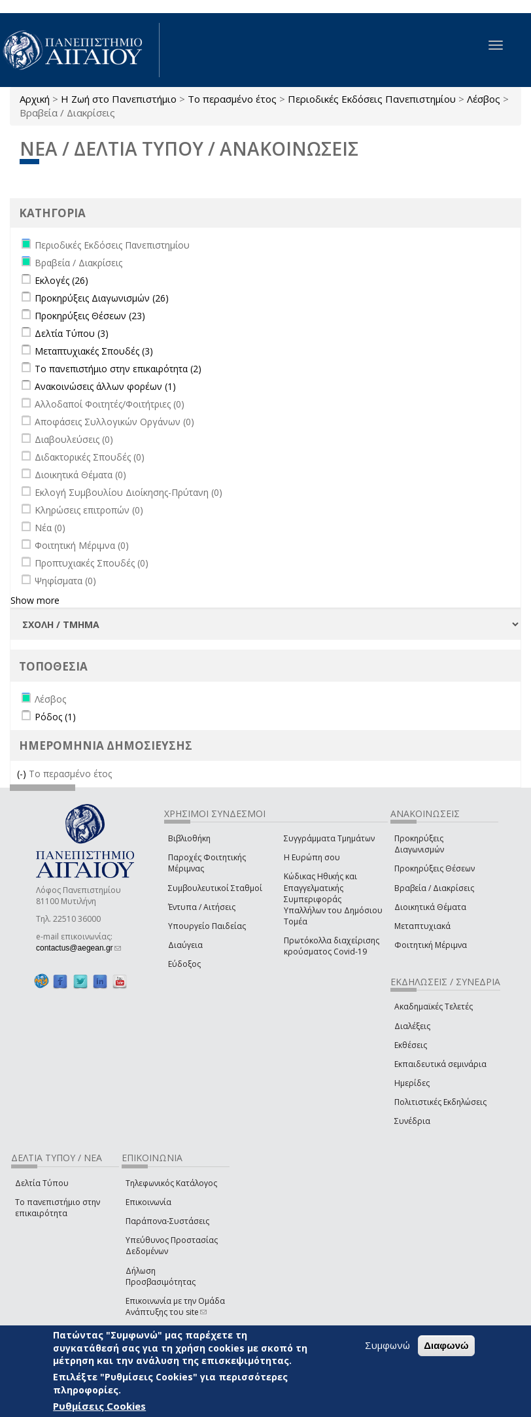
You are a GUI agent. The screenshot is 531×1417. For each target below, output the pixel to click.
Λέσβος (483, 98)
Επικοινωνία (148, 1202)
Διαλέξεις (412, 1026)
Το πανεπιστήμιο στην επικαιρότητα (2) (118, 368)
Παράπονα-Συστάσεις (167, 1221)
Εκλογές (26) (61, 280)
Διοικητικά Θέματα (430, 907)
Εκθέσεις (410, 1045)
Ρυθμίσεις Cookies (99, 1406)
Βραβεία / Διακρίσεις (434, 888)
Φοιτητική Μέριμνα (430, 945)
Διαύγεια (185, 945)
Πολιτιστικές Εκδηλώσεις (440, 1102)
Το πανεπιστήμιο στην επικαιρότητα (57, 1208)
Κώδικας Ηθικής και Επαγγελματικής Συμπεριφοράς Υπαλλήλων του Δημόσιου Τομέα (333, 899)
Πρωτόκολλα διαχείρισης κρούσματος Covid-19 (331, 946)
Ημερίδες (412, 1083)
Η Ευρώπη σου (312, 857)
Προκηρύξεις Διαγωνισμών (419, 844)
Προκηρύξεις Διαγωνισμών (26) (102, 298)
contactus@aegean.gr (78, 948)
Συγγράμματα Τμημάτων (329, 838)
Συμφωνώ (387, 1346)
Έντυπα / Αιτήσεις (201, 907)
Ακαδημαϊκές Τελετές (433, 1006)
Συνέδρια (412, 1121)
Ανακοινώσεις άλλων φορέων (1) (105, 386)
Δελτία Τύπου (42, 1183)
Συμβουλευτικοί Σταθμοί (215, 888)
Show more (35, 600)
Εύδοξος (184, 964)
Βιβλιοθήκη (189, 838)
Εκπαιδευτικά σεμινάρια (440, 1064)
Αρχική (35, 98)
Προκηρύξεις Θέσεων (434, 868)
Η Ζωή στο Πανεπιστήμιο (119, 98)
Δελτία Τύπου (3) (72, 333)
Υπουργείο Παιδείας (207, 926)
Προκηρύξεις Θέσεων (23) (90, 315)
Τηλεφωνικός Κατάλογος (171, 1183)
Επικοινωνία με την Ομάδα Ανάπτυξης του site (175, 1306)
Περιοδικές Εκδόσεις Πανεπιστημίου (372, 98)
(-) (23, 773)
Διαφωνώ (446, 1346)
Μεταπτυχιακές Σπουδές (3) (94, 351)
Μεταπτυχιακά (422, 926)
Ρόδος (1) (55, 716)
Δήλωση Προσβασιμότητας (161, 1276)
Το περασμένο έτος (232, 98)
